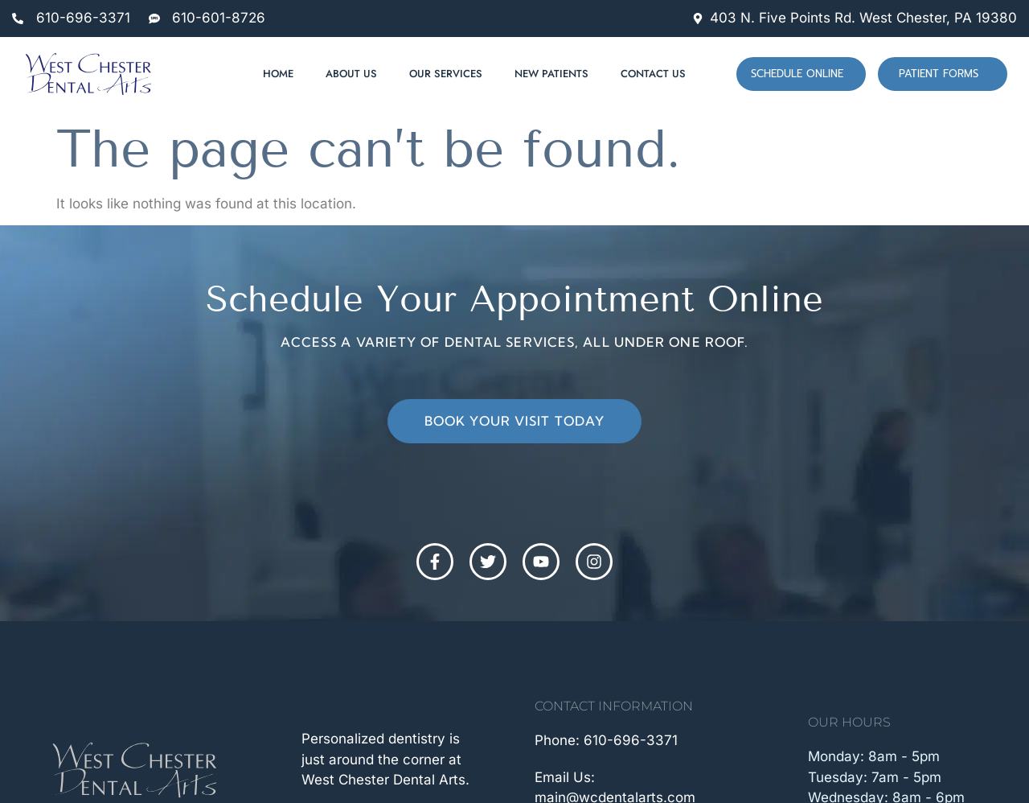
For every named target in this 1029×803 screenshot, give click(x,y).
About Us (351, 73)
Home (278, 73)
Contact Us (653, 73)
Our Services (445, 73)
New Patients (551, 73)
